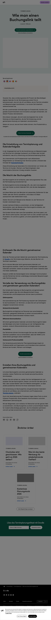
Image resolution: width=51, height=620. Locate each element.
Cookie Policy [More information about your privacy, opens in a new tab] (8, 615)
